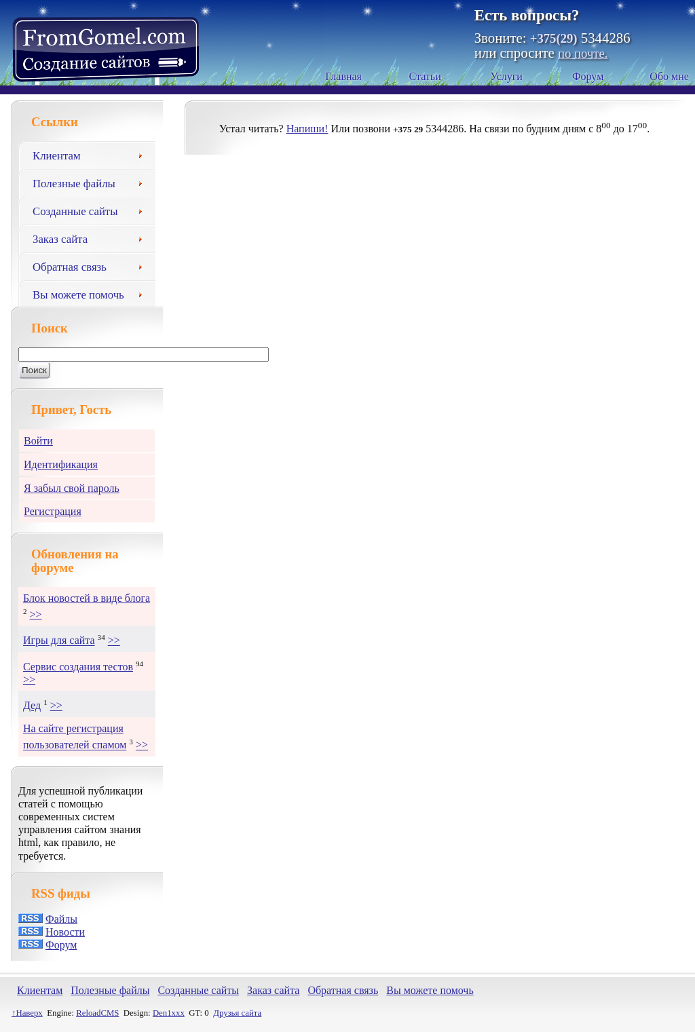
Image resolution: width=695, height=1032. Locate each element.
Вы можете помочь (92, 293)
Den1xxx (169, 1013)
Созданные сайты (92, 210)
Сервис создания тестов (78, 666)
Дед (32, 706)
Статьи (425, 76)
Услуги (506, 76)
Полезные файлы (92, 182)
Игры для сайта (59, 641)
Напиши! (307, 128)
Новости (65, 932)
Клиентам (92, 154)
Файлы (61, 919)
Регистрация (52, 511)
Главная (343, 76)
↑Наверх (27, 1013)
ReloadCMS (97, 1013)
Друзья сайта (237, 1013)
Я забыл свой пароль (71, 488)
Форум (587, 76)
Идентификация (61, 464)
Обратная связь (92, 265)
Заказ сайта (92, 237)
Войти (38, 440)
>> (36, 614)
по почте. (582, 53)
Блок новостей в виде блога (86, 598)
